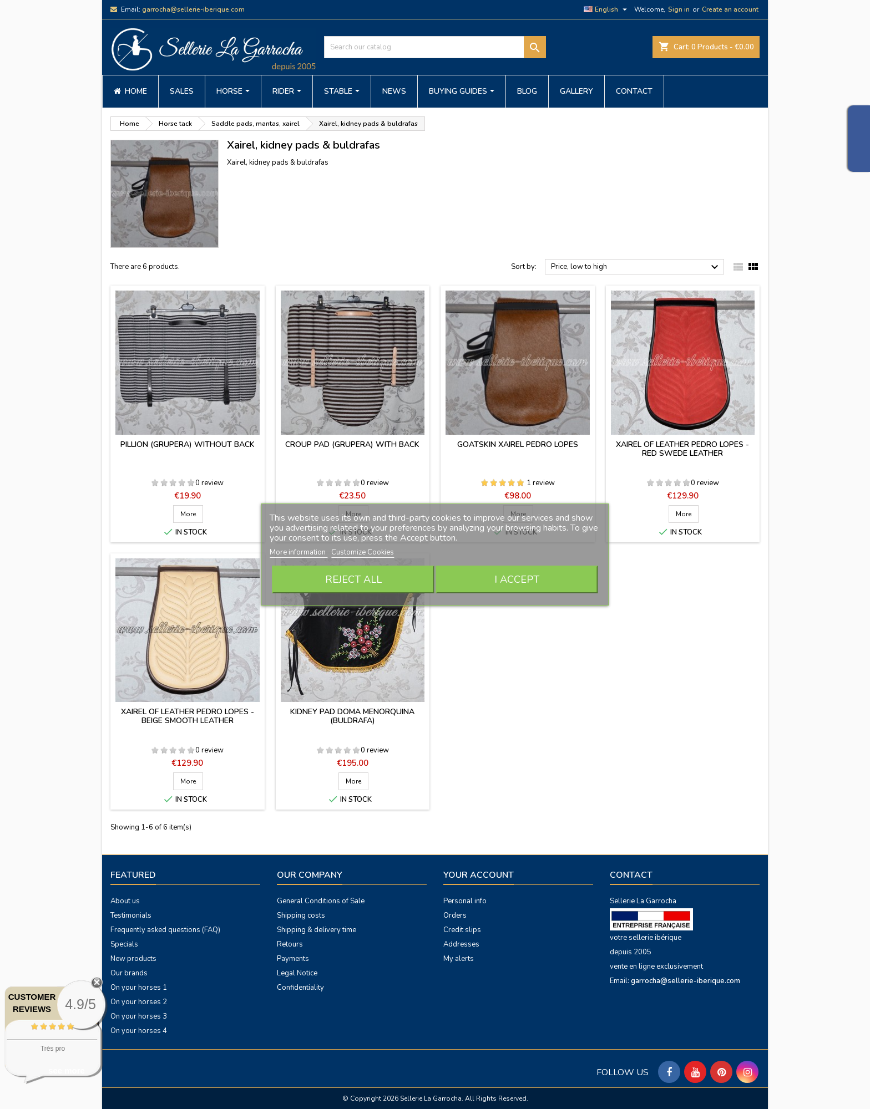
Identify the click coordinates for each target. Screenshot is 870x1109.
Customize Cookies (362, 552)
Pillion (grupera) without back (187, 444)
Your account (478, 875)
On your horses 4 (138, 1031)
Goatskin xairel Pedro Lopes (517, 444)
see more (66, 1070)
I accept (516, 579)
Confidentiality (300, 988)
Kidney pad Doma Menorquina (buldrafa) (352, 716)
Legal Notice (297, 973)
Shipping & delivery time (316, 930)
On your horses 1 (138, 988)
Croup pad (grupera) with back (352, 444)
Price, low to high (636, 267)
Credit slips (462, 930)
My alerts (458, 959)
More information (298, 552)
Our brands (129, 973)
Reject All (353, 579)
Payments (293, 959)
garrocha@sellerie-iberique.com (193, 9)
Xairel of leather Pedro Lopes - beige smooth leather (187, 716)
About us (125, 901)
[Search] (435, 47)
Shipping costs (301, 915)
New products (133, 959)
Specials (124, 944)
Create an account (730, 9)
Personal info (465, 901)
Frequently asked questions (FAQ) (165, 930)
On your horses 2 (138, 1002)
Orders (455, 915)
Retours (290, 944)
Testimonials (130, 915)
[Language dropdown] (607, 9)
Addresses (461, 944)
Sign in (679, 9)
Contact (631, 875)
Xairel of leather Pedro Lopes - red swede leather (682, 449)
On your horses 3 (138, 1016)
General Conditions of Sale (321, 901)
